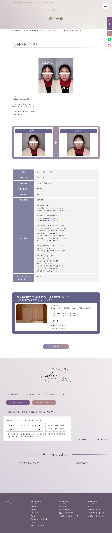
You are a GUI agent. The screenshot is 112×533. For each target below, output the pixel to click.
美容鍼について (64, 507)
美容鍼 (90, 507)
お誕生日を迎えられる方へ (97, 516)
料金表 (33, 522)
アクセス (34, 516)
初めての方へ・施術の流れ (39, 519)
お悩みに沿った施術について (68, 516)
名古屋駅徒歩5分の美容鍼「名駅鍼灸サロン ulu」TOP (29, 30)
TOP (7, 501)
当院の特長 (34, 507)
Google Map (103, 439)
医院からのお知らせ (54, 30)
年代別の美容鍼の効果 (66, 513)
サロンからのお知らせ (38, 525)
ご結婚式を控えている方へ (97, 513)
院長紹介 (34, 510)
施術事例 (65, 30)
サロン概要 (34, 513)
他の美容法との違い (65, 510)
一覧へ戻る (56, 346)
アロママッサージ (94, 510)
